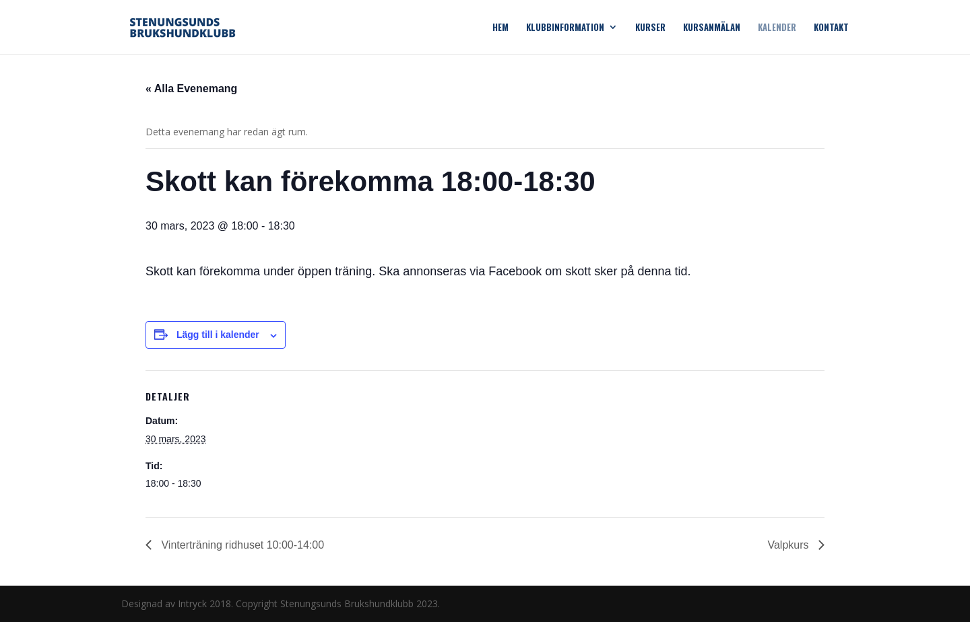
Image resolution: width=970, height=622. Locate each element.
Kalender (777, 28)
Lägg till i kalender (217, 334)
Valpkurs (789, 545)
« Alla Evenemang (191, 88)
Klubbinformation (565, 28)
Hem (500, 28)
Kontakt (831, 28)
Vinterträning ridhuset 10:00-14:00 (241, 545)
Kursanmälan (711, 28)
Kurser (650, 28)
